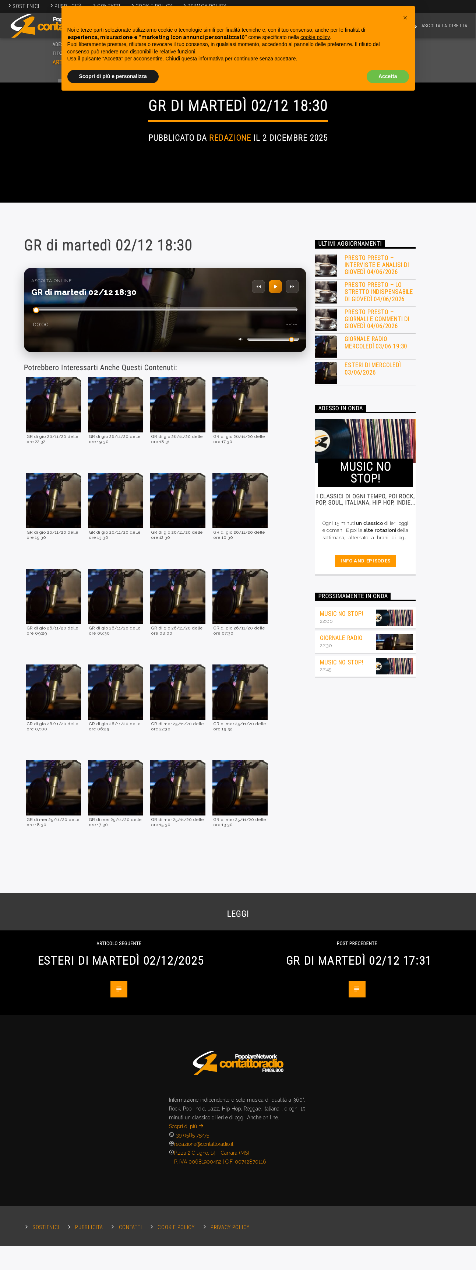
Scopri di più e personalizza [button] (113, 76)
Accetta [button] (387, 76)
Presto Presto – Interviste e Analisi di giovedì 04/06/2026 (377, 474)
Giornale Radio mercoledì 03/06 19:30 (376, 552)
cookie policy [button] (315, 37)
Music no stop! (341, 823)
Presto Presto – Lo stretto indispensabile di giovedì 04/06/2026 (379, 501)
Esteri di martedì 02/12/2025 (121, 1170)
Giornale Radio (341, 847)
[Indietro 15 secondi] (258, 495)
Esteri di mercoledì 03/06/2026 (373, 578)
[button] (405, 18)
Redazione (230, 233)
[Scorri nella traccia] (165, 518)
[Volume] (273, 548)
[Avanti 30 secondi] (292, 495)
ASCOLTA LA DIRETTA (438, 27)
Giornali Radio (238, 181)
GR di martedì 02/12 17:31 (359, 1170)
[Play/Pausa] (275, 495)
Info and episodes (366, 770)
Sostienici (23, 6)
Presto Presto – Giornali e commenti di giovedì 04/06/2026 (377, 528)
